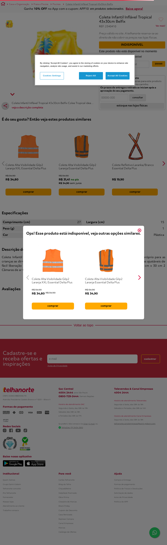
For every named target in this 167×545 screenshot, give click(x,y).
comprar (53, 306)
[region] (85, 70)
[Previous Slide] (27, 277)
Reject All (91, 76)
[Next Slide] (139, 277)
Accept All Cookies (118, 76)
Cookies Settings (52, 76)
